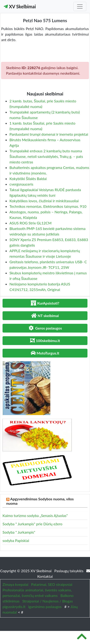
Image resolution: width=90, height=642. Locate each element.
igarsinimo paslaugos (44, 606)
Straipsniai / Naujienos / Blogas (47, 601)
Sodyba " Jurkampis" (19, 532)
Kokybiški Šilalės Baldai (28, 178)
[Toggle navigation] (79, 6)
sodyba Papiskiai (16, 540)
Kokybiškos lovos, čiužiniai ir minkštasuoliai (44, 201)
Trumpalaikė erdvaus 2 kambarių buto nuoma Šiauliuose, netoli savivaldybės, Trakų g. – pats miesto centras (46, 156)
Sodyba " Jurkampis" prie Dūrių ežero (32, 524)
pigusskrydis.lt (14, 606)
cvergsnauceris (21, 184)
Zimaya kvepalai (15, 584)
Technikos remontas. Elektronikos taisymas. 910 (47, 206)
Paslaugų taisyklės (69, 571)
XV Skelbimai (20, 6)
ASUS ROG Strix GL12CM (30, 223)
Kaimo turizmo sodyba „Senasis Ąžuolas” (35, 515)
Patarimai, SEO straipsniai (51, 584)
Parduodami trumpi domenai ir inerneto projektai (48, 134)
